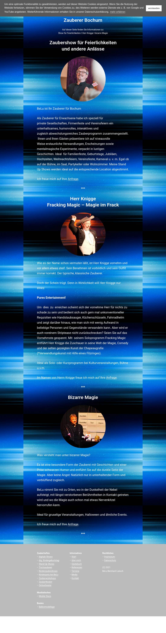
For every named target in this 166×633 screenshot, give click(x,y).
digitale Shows (46, 557)
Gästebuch (77, 564)
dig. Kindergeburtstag (49, 560)
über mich (76, 560)
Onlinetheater (45, 585)
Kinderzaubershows (48, 571)
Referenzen (77, 567)
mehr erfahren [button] (117, 12)
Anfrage (73, 179)
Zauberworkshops (47, 578)
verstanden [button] (154, 8)
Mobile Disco (45, 596)
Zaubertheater (45, 582)
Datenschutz (110, 560)
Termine (75, 571)
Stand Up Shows (46, 564)
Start (74, 557)
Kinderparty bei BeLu (48, 574)
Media (74, 574)
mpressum (110, 557)
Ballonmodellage (47, 607)
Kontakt (75, 578)
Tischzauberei (45, 567)
